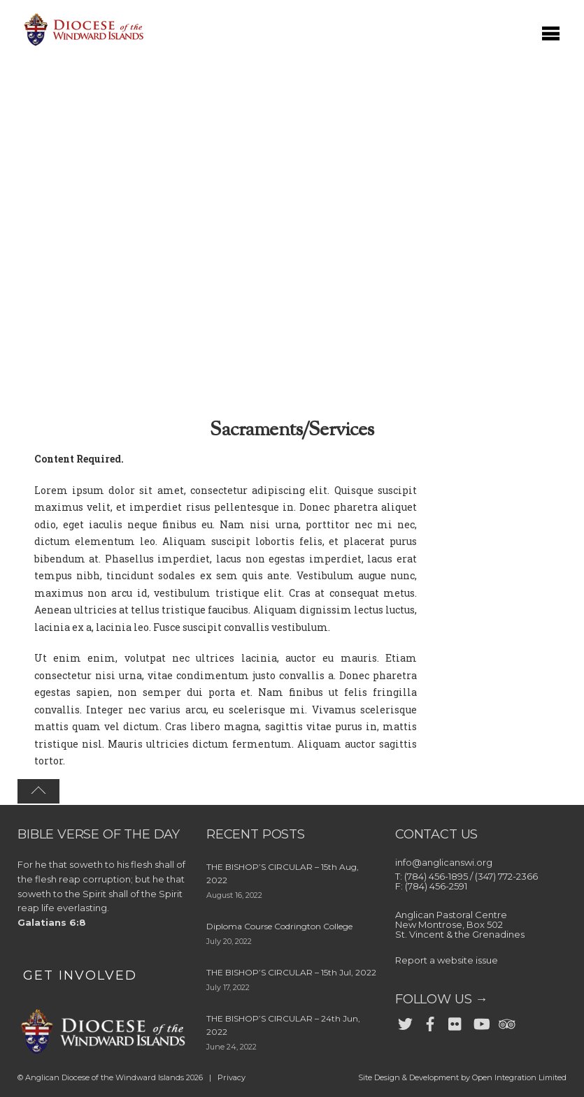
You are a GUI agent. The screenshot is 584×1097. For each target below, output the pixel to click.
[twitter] (405, 1020)
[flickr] (455, 1020)
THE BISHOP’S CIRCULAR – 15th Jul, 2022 (291, 972)
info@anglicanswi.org (443, 862)
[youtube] (480, 1020)
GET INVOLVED (80, 975)
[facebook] (430, 1020)
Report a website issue (446, 960)
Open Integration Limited (519, 1077)
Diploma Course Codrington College (279, 926)
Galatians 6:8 (51, 922)
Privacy (231, 1077)
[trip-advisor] (505, 1020)
